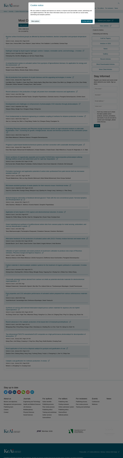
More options (35, 21)
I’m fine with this (87, 21)
